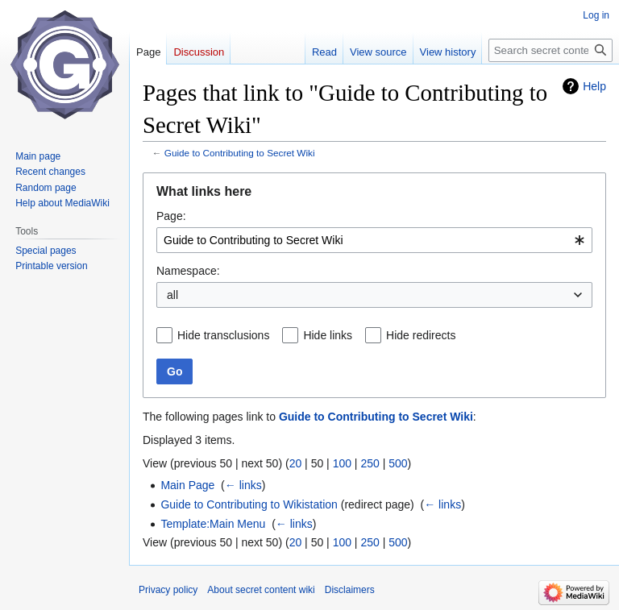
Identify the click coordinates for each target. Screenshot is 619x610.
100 (342, 463)
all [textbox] (172, 294)
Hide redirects (420, 335)
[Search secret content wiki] (550, 50)
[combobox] (374, 240)
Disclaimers (350, 589)
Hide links (327, 335)
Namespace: (188, 270)
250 (369, 463)
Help (594, 86)
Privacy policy (168, 589)
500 (397, 463)
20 (295, 463)
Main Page (187, 485)
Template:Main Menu (212, 523)
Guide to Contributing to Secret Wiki (239, 152)
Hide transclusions (223, 335)
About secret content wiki (260, 589)
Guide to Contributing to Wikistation (248, 504)
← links (243, 485)
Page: (171, 216)
